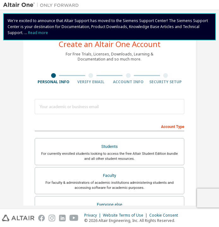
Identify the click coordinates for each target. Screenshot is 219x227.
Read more (38, 32)
